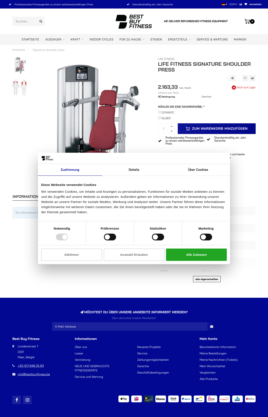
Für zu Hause (130, 39)
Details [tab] (134, 170)
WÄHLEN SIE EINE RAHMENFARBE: (181, 106)
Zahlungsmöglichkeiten (153, 360)
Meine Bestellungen (213, 353)
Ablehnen (71, 254)
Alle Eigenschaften (206, 279)
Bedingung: (168, 96)
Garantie (143, 366)
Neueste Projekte (149, 347)
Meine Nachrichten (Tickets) (219, 360)
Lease (79, 353)
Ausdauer (53, 39)
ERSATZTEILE (178, 39)
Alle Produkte (209, 379)
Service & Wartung (212, 39)
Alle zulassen (196, 254)
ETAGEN (156, 39)
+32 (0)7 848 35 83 (31, 366)
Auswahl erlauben (134, 254)
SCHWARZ (168, 112)
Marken (240, 39)
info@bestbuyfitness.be (34, 374)
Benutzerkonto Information (218, 347)
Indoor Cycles (102, 39)
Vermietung (82, 360)
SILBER (166, 118)
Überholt (206, 96)
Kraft (75, 39)
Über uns (81, 347)
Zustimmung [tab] (70, 170)
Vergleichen (208, 372)
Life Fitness (166, 59)
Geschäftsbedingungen (153, 372)
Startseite (30, 39)
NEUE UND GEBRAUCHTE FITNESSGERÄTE (92, 368)
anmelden (255, 4)
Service (142, 353)
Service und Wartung (89, 377)
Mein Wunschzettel (212, 366)
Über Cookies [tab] (198, 170)
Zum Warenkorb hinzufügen (217, 129)
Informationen (28, 196)
